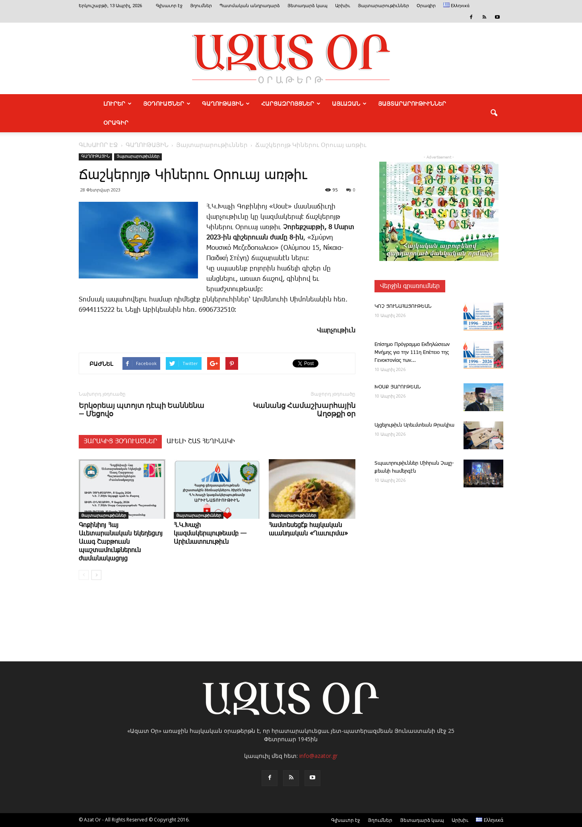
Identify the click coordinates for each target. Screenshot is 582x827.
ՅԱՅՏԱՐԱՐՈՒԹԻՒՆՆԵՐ (412, 103)
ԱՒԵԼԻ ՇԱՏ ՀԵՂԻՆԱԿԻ (201, 441)
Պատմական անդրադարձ (249, 5)
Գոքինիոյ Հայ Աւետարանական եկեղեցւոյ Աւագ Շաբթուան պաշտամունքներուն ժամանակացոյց (121, 542)
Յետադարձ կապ (307, 5)
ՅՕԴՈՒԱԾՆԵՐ (166, 103)
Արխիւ (342, 5)
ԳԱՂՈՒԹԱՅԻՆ (226, 103)
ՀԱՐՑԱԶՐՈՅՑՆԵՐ (290, 103)
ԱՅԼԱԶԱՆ (349, 103)
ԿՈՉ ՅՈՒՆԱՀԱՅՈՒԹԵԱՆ (402, 306)
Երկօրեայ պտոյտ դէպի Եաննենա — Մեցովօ (141, 409)
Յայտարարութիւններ (383, 5)
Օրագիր (426, 5)
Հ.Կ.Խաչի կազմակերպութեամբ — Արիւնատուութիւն (210, 533)
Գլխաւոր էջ (169, 5)
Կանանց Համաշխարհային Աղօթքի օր (304, 409)
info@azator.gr (318, 755)
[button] (493, 113)
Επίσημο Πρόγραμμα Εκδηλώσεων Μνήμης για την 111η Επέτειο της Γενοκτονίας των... (412, 352)
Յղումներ (201, 5)
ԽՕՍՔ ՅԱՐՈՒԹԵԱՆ (397, 387)
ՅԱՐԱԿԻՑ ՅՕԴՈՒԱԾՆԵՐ (120, 441)
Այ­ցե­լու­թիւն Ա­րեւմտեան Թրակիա (414, 425)
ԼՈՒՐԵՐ (117, 103)
